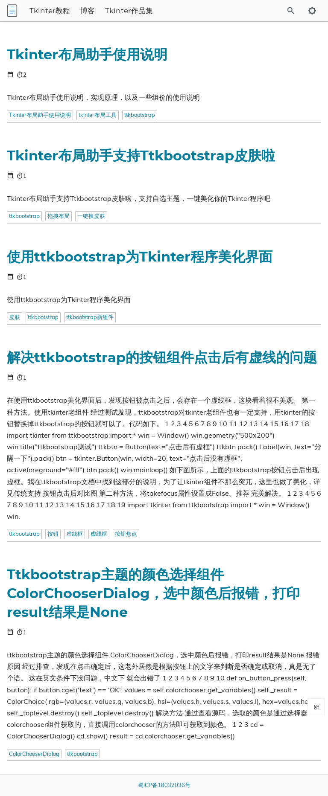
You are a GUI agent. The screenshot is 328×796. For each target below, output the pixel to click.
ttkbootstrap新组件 (90, 317)
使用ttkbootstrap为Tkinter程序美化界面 (139, 257)
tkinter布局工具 (98, 114)
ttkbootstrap (139, 114)
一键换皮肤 (91, 215)
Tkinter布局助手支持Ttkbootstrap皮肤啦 (141, 156)
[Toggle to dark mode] (312, 10)
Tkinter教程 (49, 11)
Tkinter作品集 (129, 11)
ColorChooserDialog (34, 753)
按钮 (53, 533)
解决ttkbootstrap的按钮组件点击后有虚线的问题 (162, 358)
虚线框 (74, 533)
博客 (87, 11)
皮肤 (14, 317)
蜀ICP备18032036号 (164, 784)
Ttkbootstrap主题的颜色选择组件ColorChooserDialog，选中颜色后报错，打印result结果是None (153, 593)
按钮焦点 (126, 533)
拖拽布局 (58, 215)
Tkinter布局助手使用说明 (87, 55)
